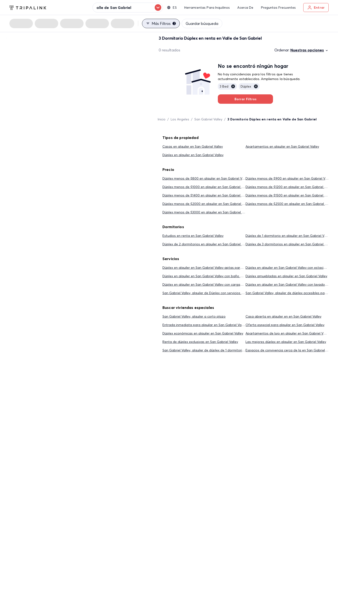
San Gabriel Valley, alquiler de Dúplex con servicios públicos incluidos (215, 293)
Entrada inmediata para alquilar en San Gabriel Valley (204, 325)
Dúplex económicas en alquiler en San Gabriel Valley (202, 333)
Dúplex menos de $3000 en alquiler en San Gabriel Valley (206, 212)
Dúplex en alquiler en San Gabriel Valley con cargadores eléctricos (213, 284)
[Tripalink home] (27, 7)
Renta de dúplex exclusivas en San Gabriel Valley (200, 342)
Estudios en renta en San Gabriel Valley (192, 236)
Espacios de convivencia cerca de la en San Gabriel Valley (290, 350)
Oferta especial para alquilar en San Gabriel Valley (285, 325)
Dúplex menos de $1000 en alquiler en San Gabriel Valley (206, 187)
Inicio (161, 119)
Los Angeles (180, 119)
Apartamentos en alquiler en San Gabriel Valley (282, 146)
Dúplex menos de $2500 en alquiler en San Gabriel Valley (290, 204)
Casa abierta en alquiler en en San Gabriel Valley (283, 316)
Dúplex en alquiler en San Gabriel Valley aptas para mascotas (210, 267)
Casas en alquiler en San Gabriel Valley (192, 146)
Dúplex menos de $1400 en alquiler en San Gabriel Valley (206, 195)
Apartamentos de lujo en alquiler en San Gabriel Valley (288, 333)
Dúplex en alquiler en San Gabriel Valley (192, 155)
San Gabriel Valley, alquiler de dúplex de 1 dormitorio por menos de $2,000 (220, 350)
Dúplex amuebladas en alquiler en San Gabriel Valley (286, 276)
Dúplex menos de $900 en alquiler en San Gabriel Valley (289, 178)
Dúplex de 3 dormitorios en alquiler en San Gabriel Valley (289, 244)
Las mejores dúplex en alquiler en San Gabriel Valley (286, 342)
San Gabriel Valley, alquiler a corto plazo (194, 316)
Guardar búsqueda (202, 23)
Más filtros (161, 23)
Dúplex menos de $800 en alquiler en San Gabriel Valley (205, 178)
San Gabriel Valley (208, 119)
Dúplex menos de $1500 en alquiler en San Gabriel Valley (289, 195)
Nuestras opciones (309, 50)
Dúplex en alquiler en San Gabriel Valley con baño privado (207, 276)
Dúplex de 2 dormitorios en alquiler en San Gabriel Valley (206, 244)
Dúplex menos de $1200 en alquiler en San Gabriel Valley (289, 187)
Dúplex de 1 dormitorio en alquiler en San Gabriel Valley (288, 236)
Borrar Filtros (245, 99)
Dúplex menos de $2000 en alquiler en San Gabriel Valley (206, 204)
